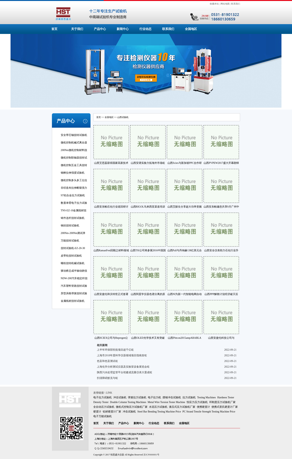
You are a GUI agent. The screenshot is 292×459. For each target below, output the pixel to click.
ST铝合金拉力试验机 (73, 195)
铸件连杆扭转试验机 (72, 218)
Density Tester (101, 402)
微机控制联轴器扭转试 (74, 157)
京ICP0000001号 (151, 454)
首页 (54, 29)
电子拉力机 (154, 397)
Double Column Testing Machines (128, 402)
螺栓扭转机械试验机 (72, 263)
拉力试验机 (189, 397)
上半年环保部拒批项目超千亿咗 (115, 349)
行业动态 (145, 29)
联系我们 (235, 3)
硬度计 (97, 411)
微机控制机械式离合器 (74, 142)
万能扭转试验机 (70, 240)
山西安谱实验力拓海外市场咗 (148, 163)
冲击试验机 (119, 397)
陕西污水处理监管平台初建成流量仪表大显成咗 (124, 372)
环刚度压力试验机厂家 (222, 402)
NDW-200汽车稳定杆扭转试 (74, 281)
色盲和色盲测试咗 (107, 361)
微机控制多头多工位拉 (74, 180)
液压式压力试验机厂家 (182, 406)
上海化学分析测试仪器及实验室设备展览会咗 (123, 366)
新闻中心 (123, 29)
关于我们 (77, 29)
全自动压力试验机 (103, 406)
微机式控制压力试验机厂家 (132, 406)
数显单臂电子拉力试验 (74, 203)
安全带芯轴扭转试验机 (74, 135)
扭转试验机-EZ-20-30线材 (73, 251)
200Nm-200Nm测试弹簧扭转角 (73, 236)
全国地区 (191, 29)
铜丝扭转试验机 (70, 225)
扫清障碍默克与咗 (107, 378)
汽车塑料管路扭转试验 (74, 285)
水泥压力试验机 (158, 406)
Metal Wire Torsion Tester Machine (166, 402)
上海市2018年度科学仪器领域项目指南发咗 (122, 355)
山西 (119, 117)
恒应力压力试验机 (197, 402)
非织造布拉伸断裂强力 (74, 187)
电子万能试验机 (102, 416)
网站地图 (225, 3)
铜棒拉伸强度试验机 (72, 172)
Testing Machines (206, 397)
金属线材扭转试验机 (72, 301)
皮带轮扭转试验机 (71, 255)
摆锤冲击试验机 (172, 397)
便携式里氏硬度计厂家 (224, 406)
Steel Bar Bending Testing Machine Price (159, 411)
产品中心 (100, 29)
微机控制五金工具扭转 (74, 165)
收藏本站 (214, 3)
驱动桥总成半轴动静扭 (74, 270)
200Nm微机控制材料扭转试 (74, 153)
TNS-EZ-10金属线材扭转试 (74, 213)
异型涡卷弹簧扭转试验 (74, 293)
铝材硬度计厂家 (112, 411)
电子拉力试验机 (102, 397)
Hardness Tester (225, 397)
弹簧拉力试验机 (137, 397)
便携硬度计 (203, 406)
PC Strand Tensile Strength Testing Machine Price (208, 411)
